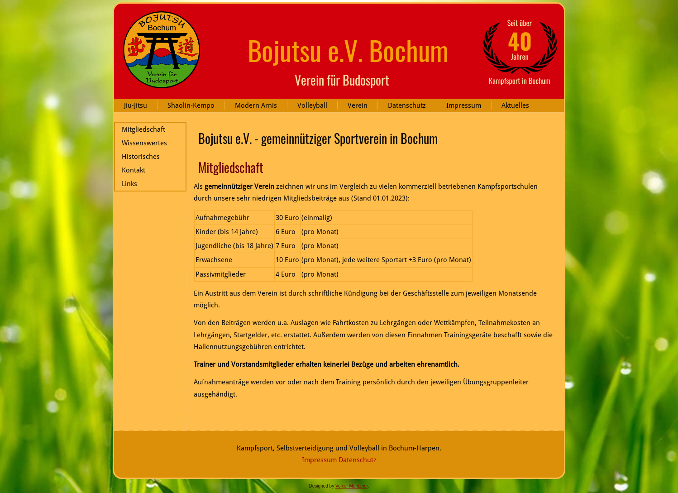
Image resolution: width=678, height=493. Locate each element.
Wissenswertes (144, 143)
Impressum (463, 105)
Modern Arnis (256, 105)
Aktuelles (515, 105)
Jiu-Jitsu (135, 105)
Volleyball (312, 105)
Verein (358, 105)
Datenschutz (407, 105)
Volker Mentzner (351, 485)
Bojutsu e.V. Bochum (348, 49)
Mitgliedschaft (143, 129)
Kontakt (133, 170)
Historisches (141, 157)
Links (129, 184)
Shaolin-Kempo (191, 105)
